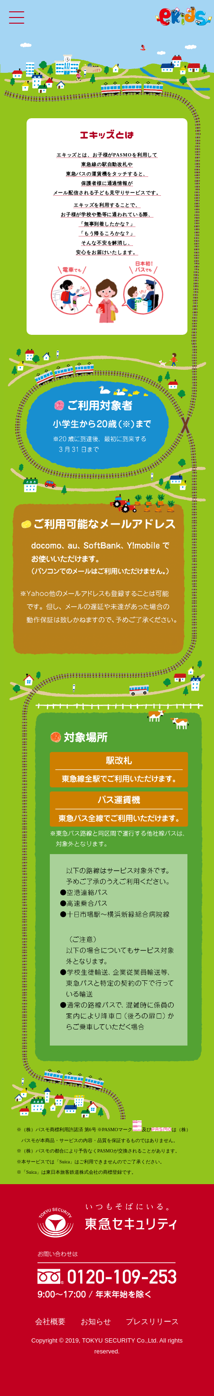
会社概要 (50, 1321)
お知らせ (96, 1321)
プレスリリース (152, 1321)
